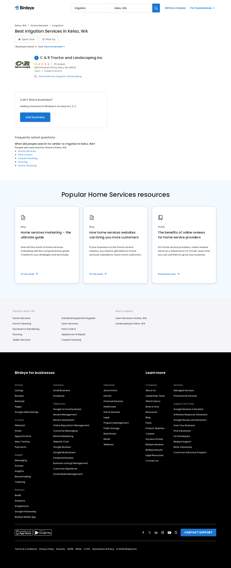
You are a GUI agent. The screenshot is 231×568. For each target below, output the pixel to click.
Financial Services (113, 401)
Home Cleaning (27, 165)
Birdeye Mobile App (25, 516)
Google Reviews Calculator (189, 409)
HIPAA (78, 549)
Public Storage (111, 428)
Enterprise (58, 395)
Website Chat (61, 441)
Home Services (39, 25)
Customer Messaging (65, 430)
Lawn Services (70, 323)
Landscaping (74, 76)
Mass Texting (22, 441)
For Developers (182, 436)
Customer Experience (65, 468)
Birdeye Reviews (155, 444)
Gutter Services (21, 339)
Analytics (20, 500)
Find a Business (182, 430)
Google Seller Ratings (26, 412)
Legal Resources (155, 455)
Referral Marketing (63, 436)
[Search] (156, 8)
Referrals (20, 401)
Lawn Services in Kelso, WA (131, 318)
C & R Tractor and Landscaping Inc (71, 58)
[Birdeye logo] (25, 8)
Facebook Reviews (63, 457)
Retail (107, 439)
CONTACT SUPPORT (198, 532)
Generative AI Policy (103, 549)
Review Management (65, 414)
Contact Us (152, 460)
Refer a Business (183, 447)
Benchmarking (23, 476)
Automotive (110, 390)
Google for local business (67, 409)
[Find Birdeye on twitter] (149, 532)
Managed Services (184, 390)
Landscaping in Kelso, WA (130, 323)
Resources (151, 412)
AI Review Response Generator (191, 414)
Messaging (21, 460)
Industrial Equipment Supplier (79, 318)
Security (60, 549)
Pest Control (25, 154)
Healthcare (110, 406)
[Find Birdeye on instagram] (162, 532)
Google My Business (64, 452)
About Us (151, 390)
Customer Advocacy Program (190, 452)
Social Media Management (68, 474)
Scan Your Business (184, 425)
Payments (20, 447)
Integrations (22, 506)
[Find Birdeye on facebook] (143, 532)
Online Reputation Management (71, 425)
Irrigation (61, 76)
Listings (19, 390)
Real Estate (110, 433)
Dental (107, 395)
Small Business (61, 390)
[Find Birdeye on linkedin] (156, 532)
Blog (148, 417)
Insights (19, 471)
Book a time (152, 406)
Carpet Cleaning (28, 158)
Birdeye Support (182, 441)
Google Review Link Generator (190, 419)
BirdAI (18, 495)
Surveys (19, 465)
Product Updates (155, 428)
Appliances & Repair (74, 334)
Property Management (116, 422)
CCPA (87, 549)
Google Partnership (25, 511)
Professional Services (185, 395)
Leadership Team (155, 395)
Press (149, 422)
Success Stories (154, 439)
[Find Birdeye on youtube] (169, 532)
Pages (18, 406)
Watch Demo (153, 401)
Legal (106, 417)
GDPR (70, 549)
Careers (150, 433)
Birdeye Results (154, 449)
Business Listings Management (70, 463)
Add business (35, 117)
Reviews (19, 395)
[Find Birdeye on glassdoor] (176, 532)
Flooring (22, 162)
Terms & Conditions (26, 549)
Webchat (20, 425)
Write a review (175, 8)
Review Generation (63, 419)
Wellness (109, 444)
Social (18, 430)
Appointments (23, 436)
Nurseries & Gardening (26, 329)
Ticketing (20, 481)
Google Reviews (62, 447)
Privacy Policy (46, 549)
